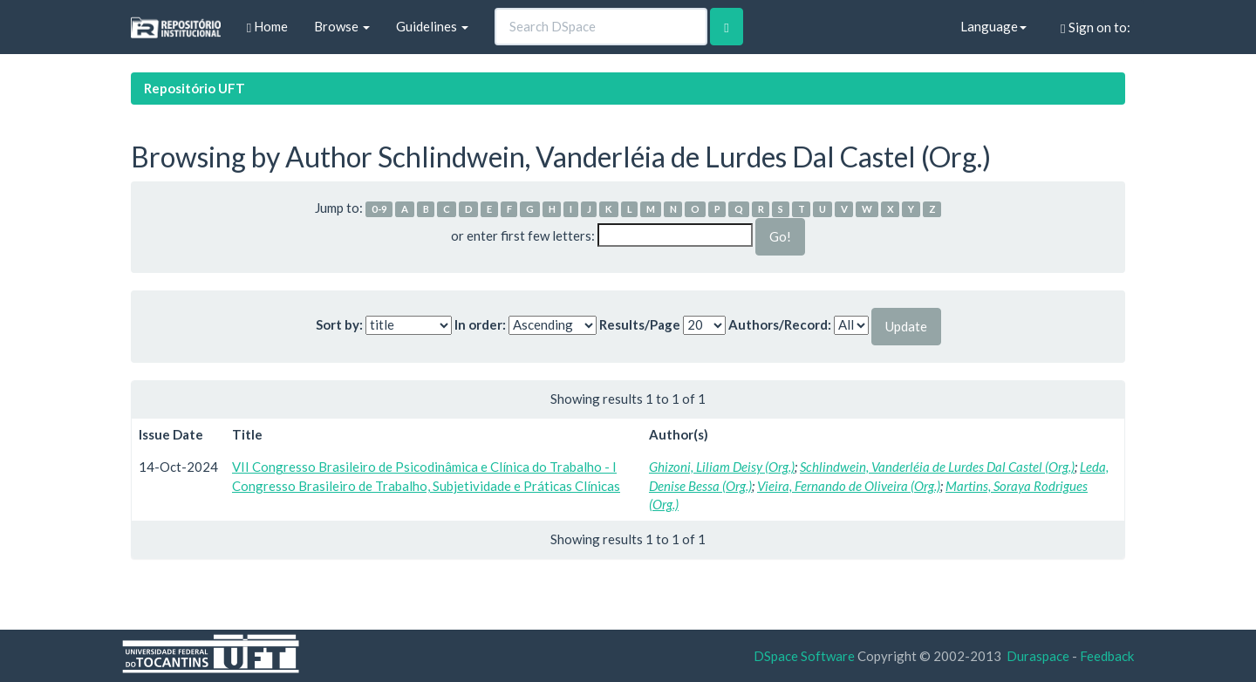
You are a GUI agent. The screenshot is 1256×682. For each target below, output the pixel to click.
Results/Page (639, 324)
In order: (480, 324)
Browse (342, 26)
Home (267, 26)
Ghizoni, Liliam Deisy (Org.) (722, 466)
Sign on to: (1095, 27)
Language (993, 26)
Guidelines (432, 26)
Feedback (1107, 656)
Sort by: (339, 324)
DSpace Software (804, 656)
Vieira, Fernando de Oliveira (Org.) (848, 486)
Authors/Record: (779, 324)
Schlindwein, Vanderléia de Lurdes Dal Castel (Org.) (937, 466)
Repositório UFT (194, 88)
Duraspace (1038, 656)
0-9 (379, 209)
